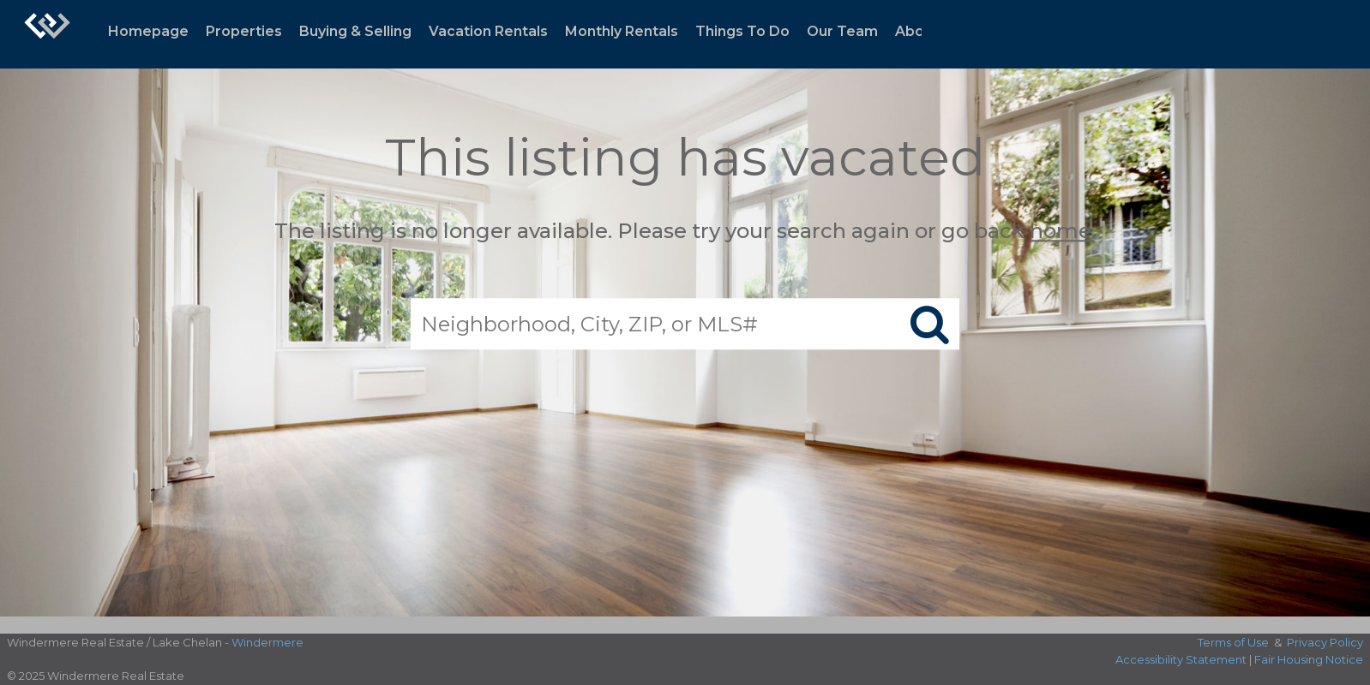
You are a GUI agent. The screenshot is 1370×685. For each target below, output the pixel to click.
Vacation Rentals (488, 31)
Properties (244, 31)
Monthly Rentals (621, 31)
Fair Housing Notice (1308, 659)
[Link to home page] (47, 34)
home (1060, 230)
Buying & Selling (355, 31)
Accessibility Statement (1181, 659)
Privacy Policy (1325, 642)
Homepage (148, 31)
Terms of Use (1233, 642)
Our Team (842, 31)
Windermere (267, 642)
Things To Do (742, 31)
